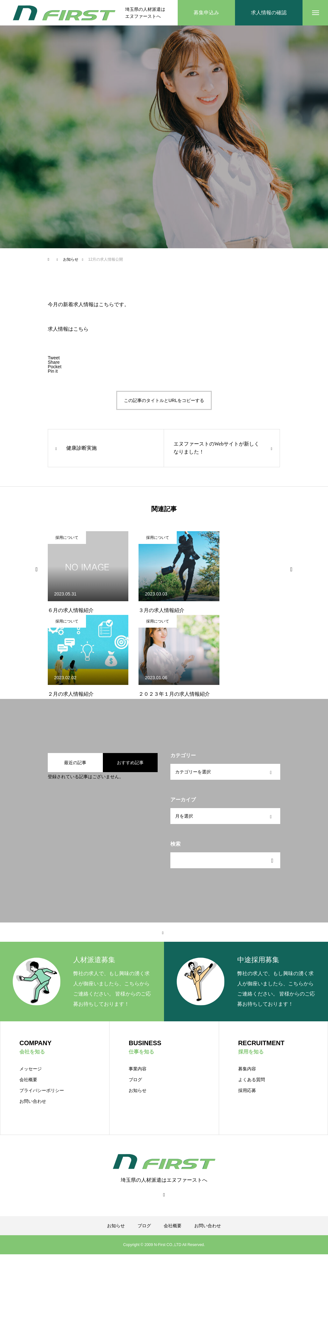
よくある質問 (251, 1079)
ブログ (135, 1079)
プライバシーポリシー (41, 1090)
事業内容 (137, 1069)
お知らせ (137, 1090)
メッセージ (30, 1069)
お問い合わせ (32, 1101)
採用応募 (247, 1090)
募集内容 (247, 1069)
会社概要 (28, 1079)
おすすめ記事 (130, 762)
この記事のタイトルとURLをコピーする (164, 400)
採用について (66, 537)
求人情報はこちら (68, 329)
